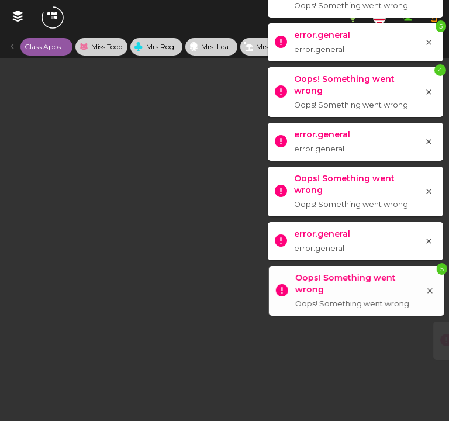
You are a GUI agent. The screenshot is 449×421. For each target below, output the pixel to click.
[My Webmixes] (17, 17)
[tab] (46, 47)
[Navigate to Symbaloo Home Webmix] (89, 17)
